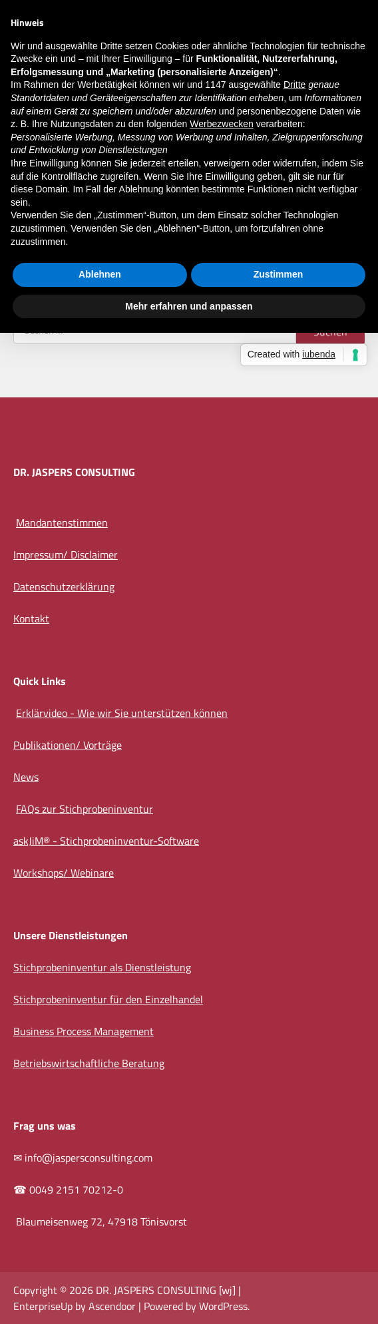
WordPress (223, 1306)
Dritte (294, 84)
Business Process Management (83, 1031)
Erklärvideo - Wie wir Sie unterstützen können (122, 713)
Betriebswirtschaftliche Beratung (88, 1063)
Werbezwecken (221, 123)
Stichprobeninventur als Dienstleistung (102, 967)
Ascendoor (112, 1306)
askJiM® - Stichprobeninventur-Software (106, 841)
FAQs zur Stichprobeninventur (84, 809)
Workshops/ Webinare (63, 873)
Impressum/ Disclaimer (65, 554)
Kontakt (31, 618)
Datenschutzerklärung (63, 586)
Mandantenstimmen (62, 523)
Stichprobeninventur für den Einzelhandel (108, 999)
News (26, 777)
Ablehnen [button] (100, 274)
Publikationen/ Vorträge (67, 745)
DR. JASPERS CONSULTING (156, 1290)
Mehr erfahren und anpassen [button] (188, 306)
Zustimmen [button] (278, 274)
